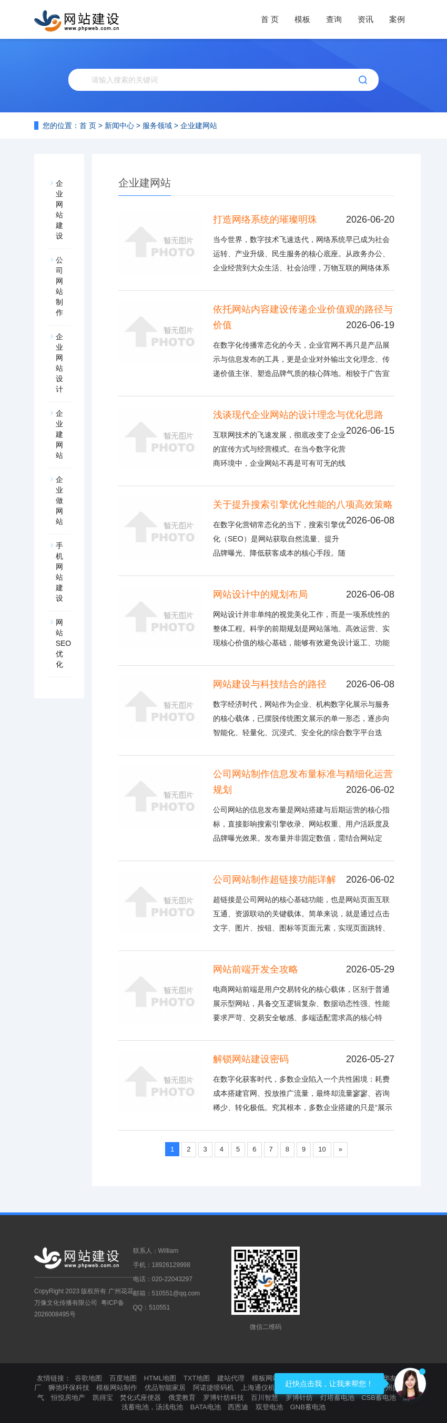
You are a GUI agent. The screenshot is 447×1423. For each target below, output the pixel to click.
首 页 (270, 19)
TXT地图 (197, 1378)
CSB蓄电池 (378, 1397)
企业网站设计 (60, 362)
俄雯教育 (182, 1397)
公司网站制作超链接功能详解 (274, 879)
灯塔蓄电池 (337, 1397)
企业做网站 (60, 500)
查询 (334, 19)
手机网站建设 (60, 571)
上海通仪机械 (261, 1387)
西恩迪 (238, 1407)
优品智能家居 (165, 1387)
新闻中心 (119, 125)
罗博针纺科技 (223, 1397)
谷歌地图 (88, 1378)
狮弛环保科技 (68, 1387)
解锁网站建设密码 (251, 1059)
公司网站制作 (60, 286)
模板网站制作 (116, 1387)
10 (322, 1149)
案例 (397, 19)
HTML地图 (160, 1378)
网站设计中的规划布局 (260, 594)
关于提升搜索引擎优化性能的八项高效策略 (303, 504)
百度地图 (123, 1378)
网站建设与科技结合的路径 (270, 684)
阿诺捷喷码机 (213, 1387)
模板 (302, 19)
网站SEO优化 (64, 643)
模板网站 (265, 1378)
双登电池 (269, 1407)
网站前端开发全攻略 (255, 969)
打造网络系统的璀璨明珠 (265, 219)
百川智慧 (264, 1397)
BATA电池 (205, 1407)
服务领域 (157, 125)
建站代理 (231, 1378)
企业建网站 (198, 125)
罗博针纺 (299, 1397)
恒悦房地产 (68, 1397)
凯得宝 (103, 1397)
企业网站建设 (60, 209)
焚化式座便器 (140, 1397)
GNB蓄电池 (308, 1407)
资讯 (365, 19)
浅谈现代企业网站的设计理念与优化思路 (298, 415)
